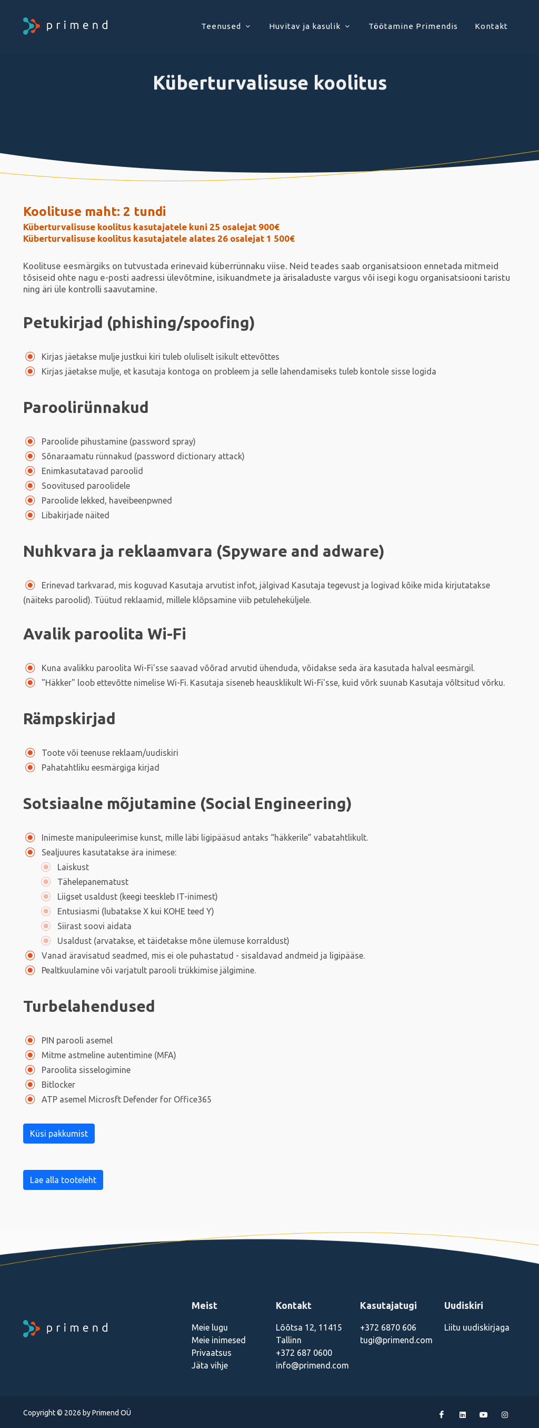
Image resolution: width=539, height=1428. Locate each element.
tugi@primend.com (396, 1340)
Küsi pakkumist (59, 1133)
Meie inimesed (219, 1340)
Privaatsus (212, 1352)
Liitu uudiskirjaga (477, 1327)
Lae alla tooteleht (63, 1180)
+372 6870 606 (388, 1327)
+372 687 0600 (304, 1352)
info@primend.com (312, 1365)
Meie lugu (210, 1327)
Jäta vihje (210, 1365)
